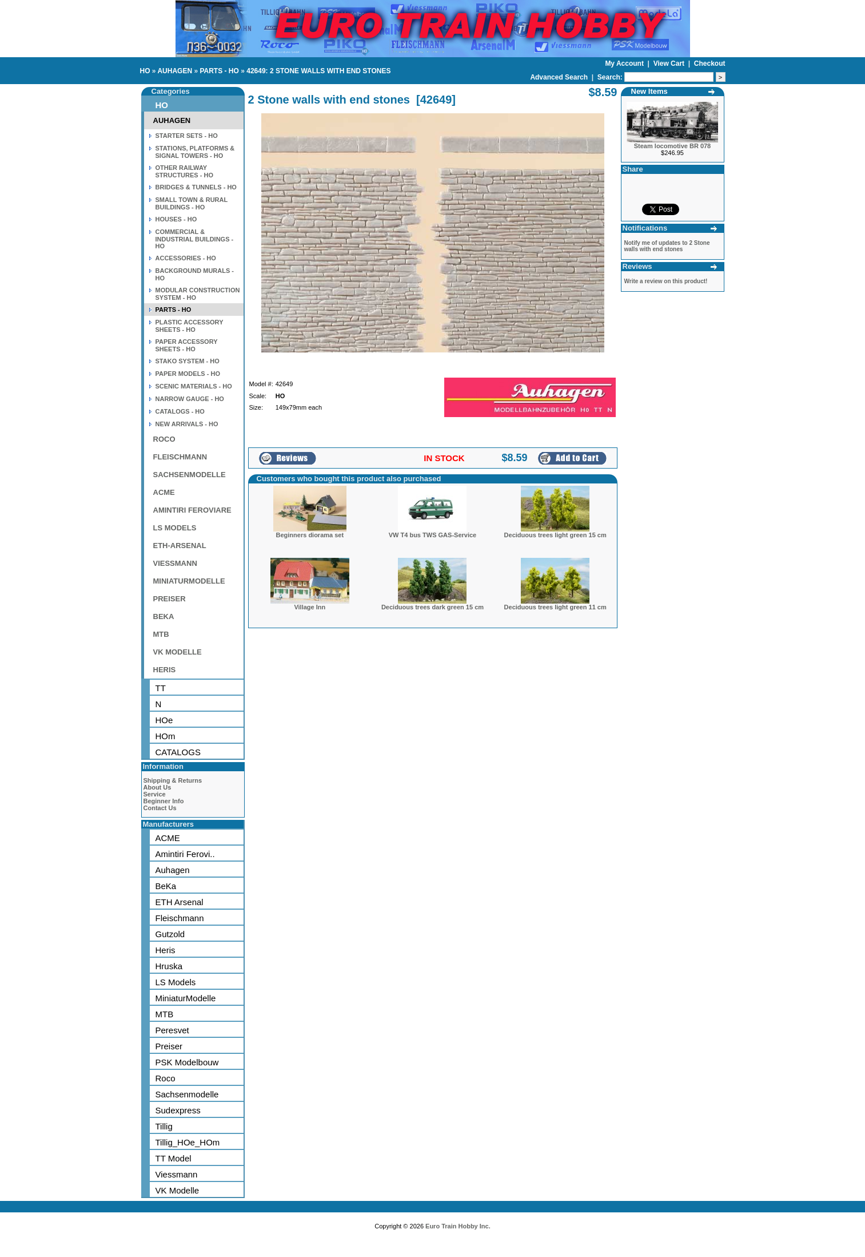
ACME (164, 492)
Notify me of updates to (667, 246)
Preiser (169, 1046)
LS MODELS (175, 528)
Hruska (169, 966)
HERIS (164, 669)
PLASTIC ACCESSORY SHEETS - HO (190, 326)
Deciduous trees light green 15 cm (555, 535)
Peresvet (172, 1030)
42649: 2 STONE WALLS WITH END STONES (318, 71)
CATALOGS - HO (180, 411)
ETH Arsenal (180, 902)
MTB (161, 634)
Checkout (710, 64)
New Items (649, 91)
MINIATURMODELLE (189, 581)
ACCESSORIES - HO (186, 258)
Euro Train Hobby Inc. (458, 1226)
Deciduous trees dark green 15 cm (432, 607)
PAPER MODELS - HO (188, 373)
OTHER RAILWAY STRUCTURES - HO (184, 171)
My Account (625, 64)
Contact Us (160, 807)
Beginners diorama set (310, 535)
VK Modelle (178, 1190)
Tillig (164, 1126)
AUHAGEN (174, 71)
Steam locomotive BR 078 (672, 145)
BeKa (166, 886)
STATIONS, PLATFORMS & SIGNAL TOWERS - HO (195, 152)
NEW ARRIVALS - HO (187, 424)
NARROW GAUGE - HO (190, 398)
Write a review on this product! (666, 281)
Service (154, 794)
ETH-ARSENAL (179, 545)
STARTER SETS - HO (187, 135)
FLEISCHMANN (180, 457)
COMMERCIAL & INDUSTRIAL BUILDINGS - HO (195, 238)
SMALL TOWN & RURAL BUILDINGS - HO (192, 203)
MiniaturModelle (186, 998)
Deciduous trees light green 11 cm (555, 607)
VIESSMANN (175, 563)
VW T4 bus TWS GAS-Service (432, 535)
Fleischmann (180, 918)
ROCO (164, 439)
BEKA (163, 616)
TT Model (174, 1158)
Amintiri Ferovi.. (185, 854)
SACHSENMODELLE (189, 474)
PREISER (169, 598)
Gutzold (170, 934)
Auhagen (173, 870)
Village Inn (309, 607)
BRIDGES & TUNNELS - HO (196, 187)
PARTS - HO (219, 71)
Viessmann (177, 1174)
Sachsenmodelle (187, 1094)
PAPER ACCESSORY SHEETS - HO (187, 345)
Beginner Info (163, 801)
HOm (166, 736)
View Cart (670, 64)
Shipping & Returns (172, 780)
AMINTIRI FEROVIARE (192, 510)
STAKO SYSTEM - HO (188, 361)
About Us (157, 787)
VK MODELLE (177, 652)
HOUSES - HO (176, 219)
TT (161, 688)
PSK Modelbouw (187, 1062)
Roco (166, 1078)
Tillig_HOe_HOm (188, 1142)
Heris (166, 950)
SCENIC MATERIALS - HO (194, 386)
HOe (164, 720)
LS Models (176, 982)
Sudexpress (178, 1110)
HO (145, 71)
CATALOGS (178, 752)
